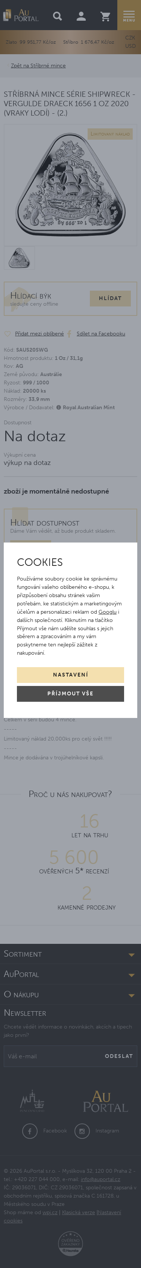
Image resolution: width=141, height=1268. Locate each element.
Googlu (108, 612)
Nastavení (70, 675)
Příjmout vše (70, 693)
